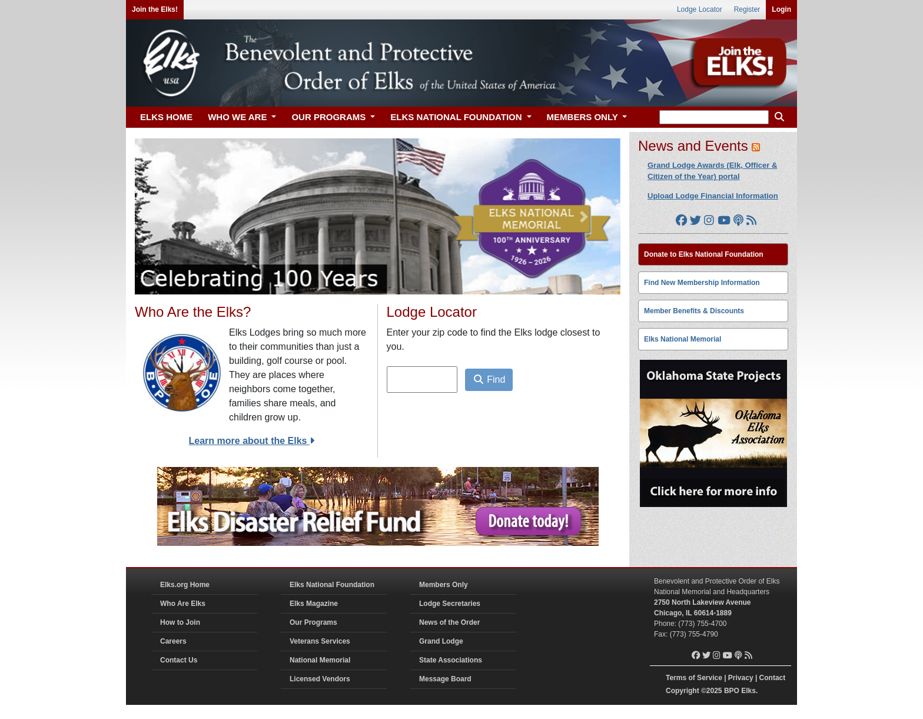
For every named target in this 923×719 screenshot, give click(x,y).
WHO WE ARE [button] (238, 117)
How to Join (180, 622)
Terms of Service (694, 678)
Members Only (443, 585)
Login (781, 9)
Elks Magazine (314, 603)
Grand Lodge (441, 641)
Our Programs (313, 622)
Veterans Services (320, 641)
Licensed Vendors (320, 679)
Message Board (445, 679)
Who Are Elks (182, 603)
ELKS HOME (166, 117)
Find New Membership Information (702, 283)
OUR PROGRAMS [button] (329, 117)
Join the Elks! (155, 9)
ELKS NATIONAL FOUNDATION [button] (457, 117)
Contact (772, 678)
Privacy (740, 678)
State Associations (450, 660)
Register (747, 9)
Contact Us (178, 660)
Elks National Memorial (682, 339)
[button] (171, 216)
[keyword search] (714, 117)
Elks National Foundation (332, 585)
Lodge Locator (699, 9)
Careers (173, 641)
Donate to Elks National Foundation (703, 254)
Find (489, 380)
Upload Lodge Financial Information (713, 195)
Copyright (682, 691)
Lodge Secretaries (449, 603)
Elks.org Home (185, 585)
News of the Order (449, 622)
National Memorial (320, 660)
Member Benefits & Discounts (694, 311)
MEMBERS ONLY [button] (583, 117)
